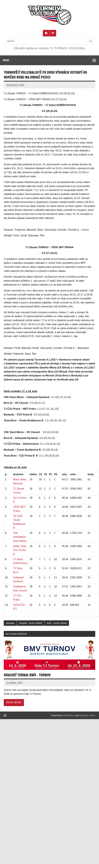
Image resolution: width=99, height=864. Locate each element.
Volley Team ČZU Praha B (20, 550)
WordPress (69, 715)
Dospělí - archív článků (30, 623)
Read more (13, 702)
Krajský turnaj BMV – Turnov (27, 675)
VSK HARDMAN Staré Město (20, 537)
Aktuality (10, 623)
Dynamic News (87, 715)
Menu (6, 60)
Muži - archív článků (57, 623)
